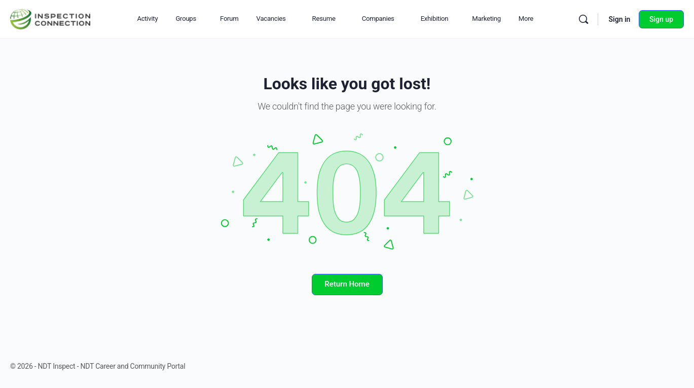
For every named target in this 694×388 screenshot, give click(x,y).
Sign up (661, 19)
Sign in (619, 19)
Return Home (346, 284)
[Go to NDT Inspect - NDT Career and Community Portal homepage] (50, 18)
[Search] (583, 19)
